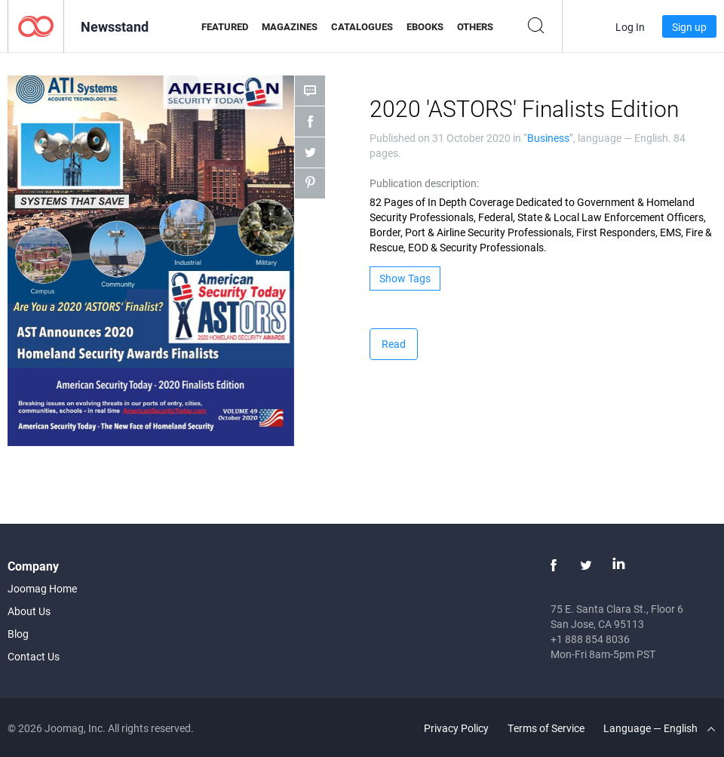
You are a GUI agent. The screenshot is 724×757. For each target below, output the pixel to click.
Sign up (689, 27)
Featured (224, 26)
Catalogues (362, 26)
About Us (29, 611)
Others (475, 26)
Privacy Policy (456, 728)
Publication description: (424, 183)
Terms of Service (546, 728)
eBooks (424, 26)
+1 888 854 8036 (590, 639)
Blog (18, 633)
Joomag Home (42, 588)
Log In (630, 27)
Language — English (659, 728)
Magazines (290, 26)
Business (548, 138)
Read (394, 344)
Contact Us (34, 656)
